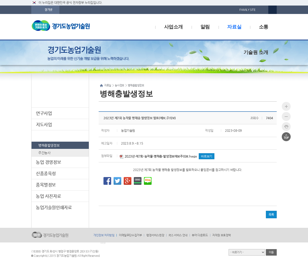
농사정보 (44, 135)
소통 (263, 26)
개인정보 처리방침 (103, 235)
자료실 (234, 26)
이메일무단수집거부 (130, 235)
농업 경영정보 (48, 162)
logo (71, 27)
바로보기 (206, 156)
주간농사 (44, 153)
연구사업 (44, 113)
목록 (271, 214)
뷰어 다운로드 (200, 235)
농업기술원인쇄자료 (54, 207)
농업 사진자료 (48, 196)
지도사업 (44, 124)
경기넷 (48, 9)
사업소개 (173, 26)
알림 (205, 26)
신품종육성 (46, 173)
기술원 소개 (256, 52)
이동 (271, 252)
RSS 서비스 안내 (178, 235)
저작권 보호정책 (221, 235)
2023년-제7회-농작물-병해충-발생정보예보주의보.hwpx (158, 156)
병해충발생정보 (48, 145)
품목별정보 (46, 184)
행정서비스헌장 (155, 235)
